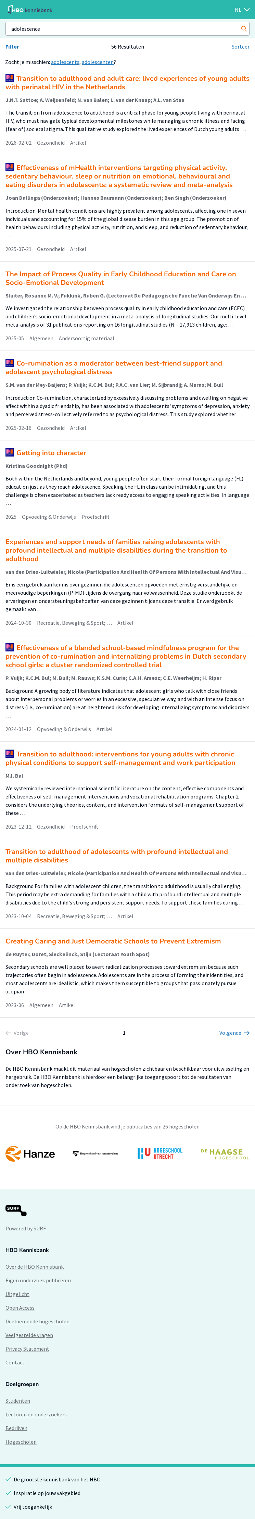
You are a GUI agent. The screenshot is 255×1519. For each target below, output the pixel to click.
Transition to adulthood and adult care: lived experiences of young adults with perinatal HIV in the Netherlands (127, 83)
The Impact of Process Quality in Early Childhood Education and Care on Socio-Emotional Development (120, 278)
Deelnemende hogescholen (37, 1321)
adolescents (65, 61)
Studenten (17, 1400)
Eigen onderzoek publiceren (38, 1280)
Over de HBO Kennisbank (34, 1266)
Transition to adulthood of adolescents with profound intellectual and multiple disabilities (116, 856)
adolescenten (98, 61)
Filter (12, 46)
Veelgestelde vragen (29, 1335)
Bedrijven (16, 1428)
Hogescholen (21, 1441)
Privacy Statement (27, 1348)
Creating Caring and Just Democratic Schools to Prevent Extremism (113, 941)
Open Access (20, 1307)
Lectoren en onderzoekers (36, 1414)
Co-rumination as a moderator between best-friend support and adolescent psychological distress (113, 368)
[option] (127, 1153)
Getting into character (51, 453)
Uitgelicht (17, 1294)
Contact (15, 1362)
